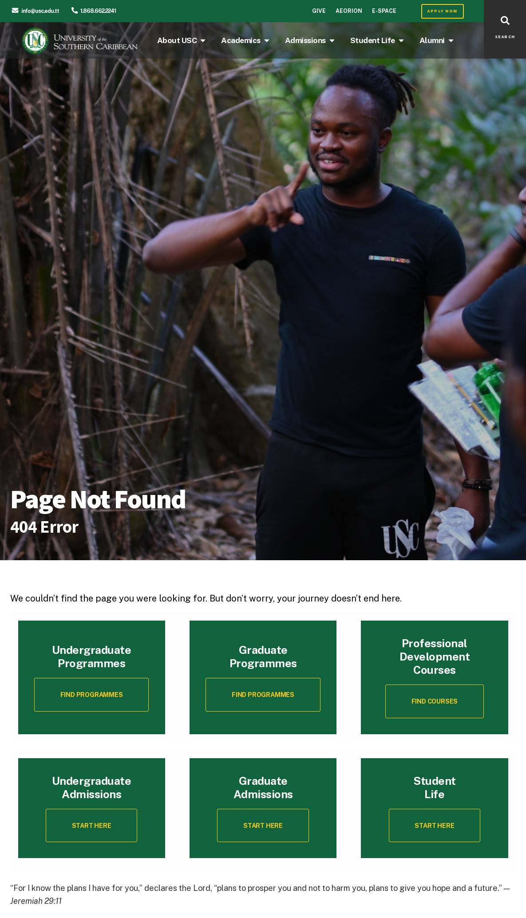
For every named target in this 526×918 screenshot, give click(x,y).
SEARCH (505, 37)
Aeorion (349, 11)
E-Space (384, 11)
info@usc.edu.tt (40, 11)
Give (319, 11)
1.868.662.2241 (98, 11)
